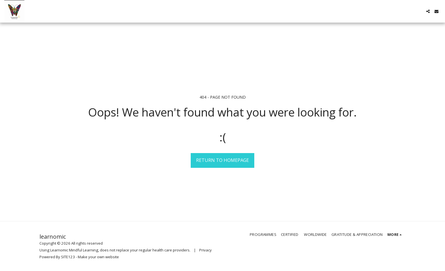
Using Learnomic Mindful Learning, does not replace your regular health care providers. (114, 250)
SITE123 (68, 256)
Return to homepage (222, 160)
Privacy (205, 250)
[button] (428, 11)
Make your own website (98, 256)
